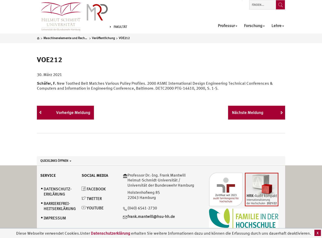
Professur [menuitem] (227, 26)
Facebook (94, 189)
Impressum (55, 218)
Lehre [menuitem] (277, 26)
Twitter (92, 198)
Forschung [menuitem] (254, 26)
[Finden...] (280, 4)
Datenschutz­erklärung (58, 191)
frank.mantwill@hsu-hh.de (151, 216)
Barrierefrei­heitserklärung (60, 206)
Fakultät (118, 26)
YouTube (93, 208)
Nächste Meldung (247, 112)
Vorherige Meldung (73, 112)
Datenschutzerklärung (110, 233)
